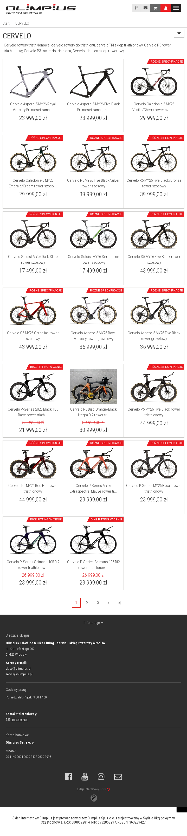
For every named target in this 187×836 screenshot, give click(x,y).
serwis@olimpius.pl (19, 674)
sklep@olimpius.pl (18, 668)
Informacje (93, 623)
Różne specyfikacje (167, 61)
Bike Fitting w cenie (46, 366)
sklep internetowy (93, 789)
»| (119, 602)
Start (6, 23)
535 (17, 720)
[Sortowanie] (179, 33)
